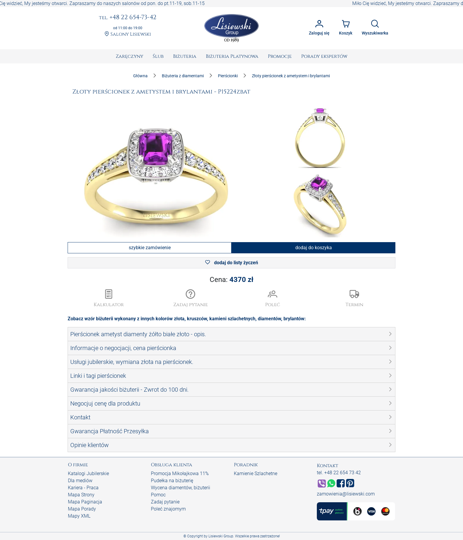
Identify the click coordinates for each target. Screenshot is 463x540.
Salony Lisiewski (128, 34)
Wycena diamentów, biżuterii (180, 487)
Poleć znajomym (168, 509)
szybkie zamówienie (150, 247)
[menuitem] (129, 56)
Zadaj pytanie (165, 502)
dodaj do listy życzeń (231, 262)
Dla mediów (80, 480)
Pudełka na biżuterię (172, 480)
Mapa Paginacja (85, 502)
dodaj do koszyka (313, 247)
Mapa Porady (82, 509)
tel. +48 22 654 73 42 (339, 472)
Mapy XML (79, 516)
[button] (191, 299)
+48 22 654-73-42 (127, 17)
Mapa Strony (81, 495)
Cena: (231, 279)
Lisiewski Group (220, 536)
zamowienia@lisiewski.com (346, 494)
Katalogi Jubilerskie (88, 473)
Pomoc (158, 495)
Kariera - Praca (83, 487)
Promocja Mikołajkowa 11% (180, 473)
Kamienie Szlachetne (255, 473)
